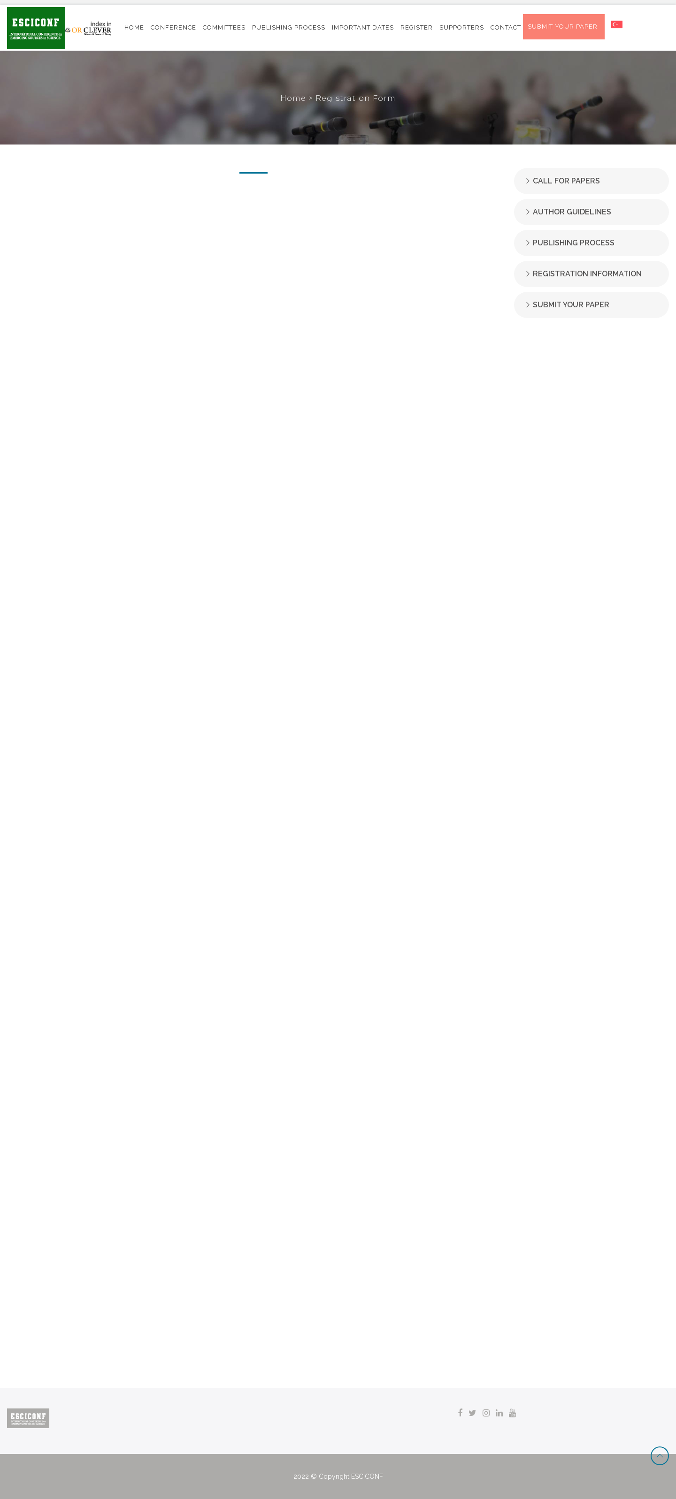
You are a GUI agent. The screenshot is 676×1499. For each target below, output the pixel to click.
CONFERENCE (173, 27)
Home (294, 98)
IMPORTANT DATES (363, 27)
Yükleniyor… (253, 774)
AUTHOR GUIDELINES (572, 211)
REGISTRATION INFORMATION (587, 273)
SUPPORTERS (461, 27)
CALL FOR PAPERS (566, 180)
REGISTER (416, 27)
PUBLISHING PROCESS (288, 27)
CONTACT (506, 27)
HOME (134, 27)
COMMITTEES (224, 27)
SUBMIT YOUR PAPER (571, 304)
